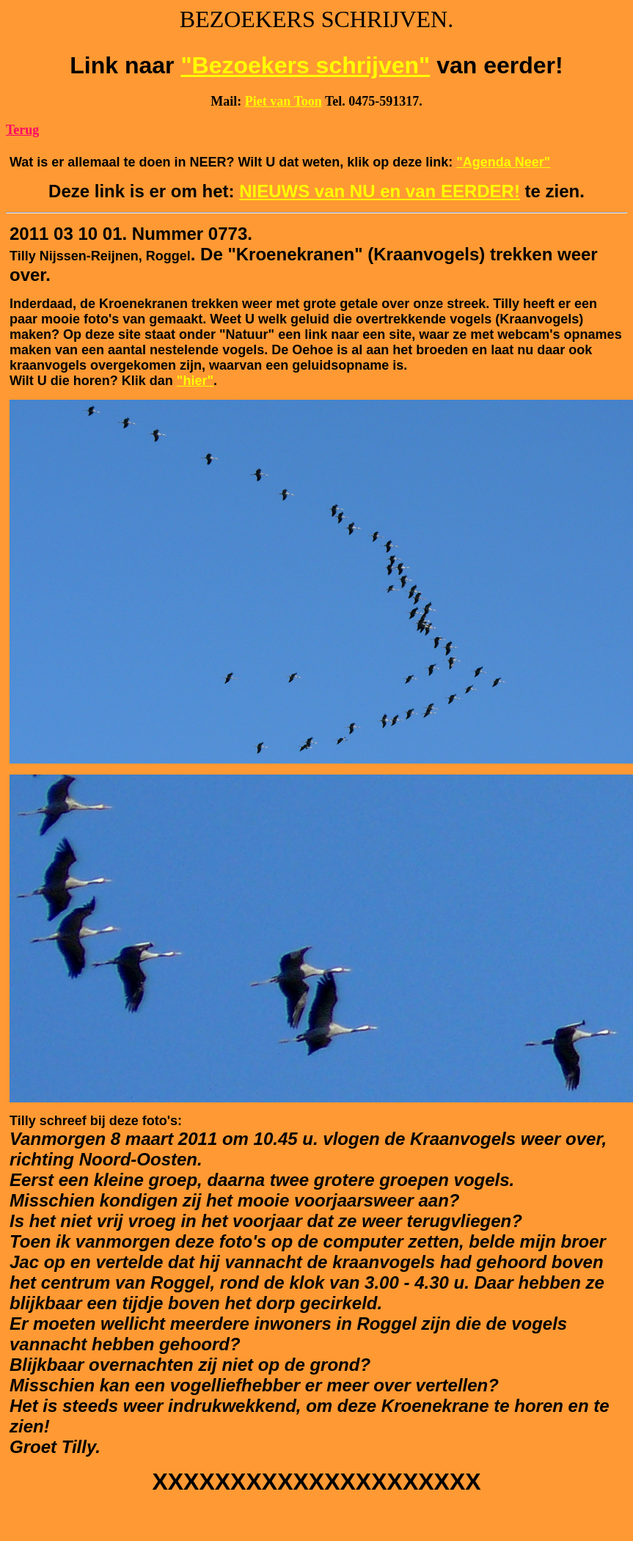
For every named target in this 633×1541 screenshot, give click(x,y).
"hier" (195, 380)
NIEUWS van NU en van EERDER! (379, 191)
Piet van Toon (283, 101)
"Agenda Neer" (503, 162)
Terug (22, 129)
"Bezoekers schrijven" (305, 65)
